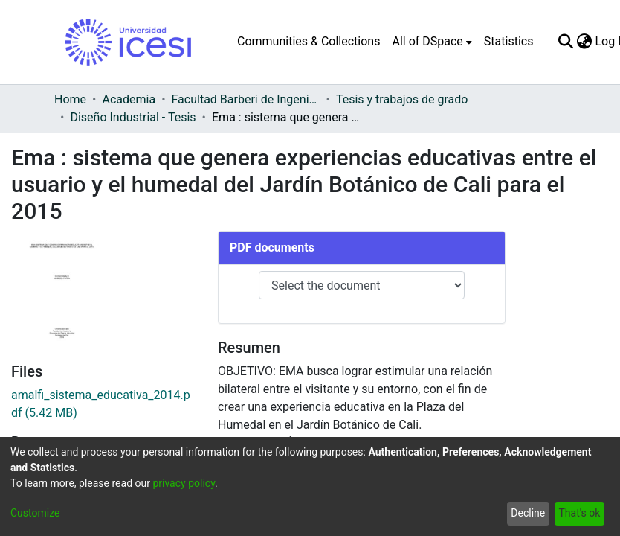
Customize (34, 513)
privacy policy (183, 483)
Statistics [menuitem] (509, 41)
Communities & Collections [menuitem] (308, 41)
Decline (528, 513)
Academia (128, 99)
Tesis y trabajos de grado (402, 99)
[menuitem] (431, 42)
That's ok (579, 513)
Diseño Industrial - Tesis (133, 117)
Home (70, 99)
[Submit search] (565, 42)
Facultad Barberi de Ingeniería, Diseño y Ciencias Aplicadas (246, 99)
